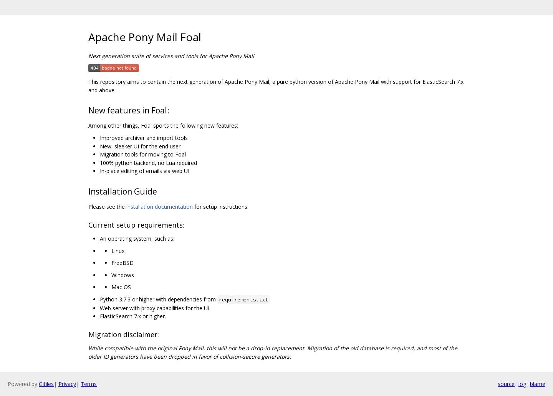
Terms (89, 384)
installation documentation (159, 206)
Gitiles (46, 384)
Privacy (67, 384)
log (522, 384)
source (506, 384)
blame (537, 384)
